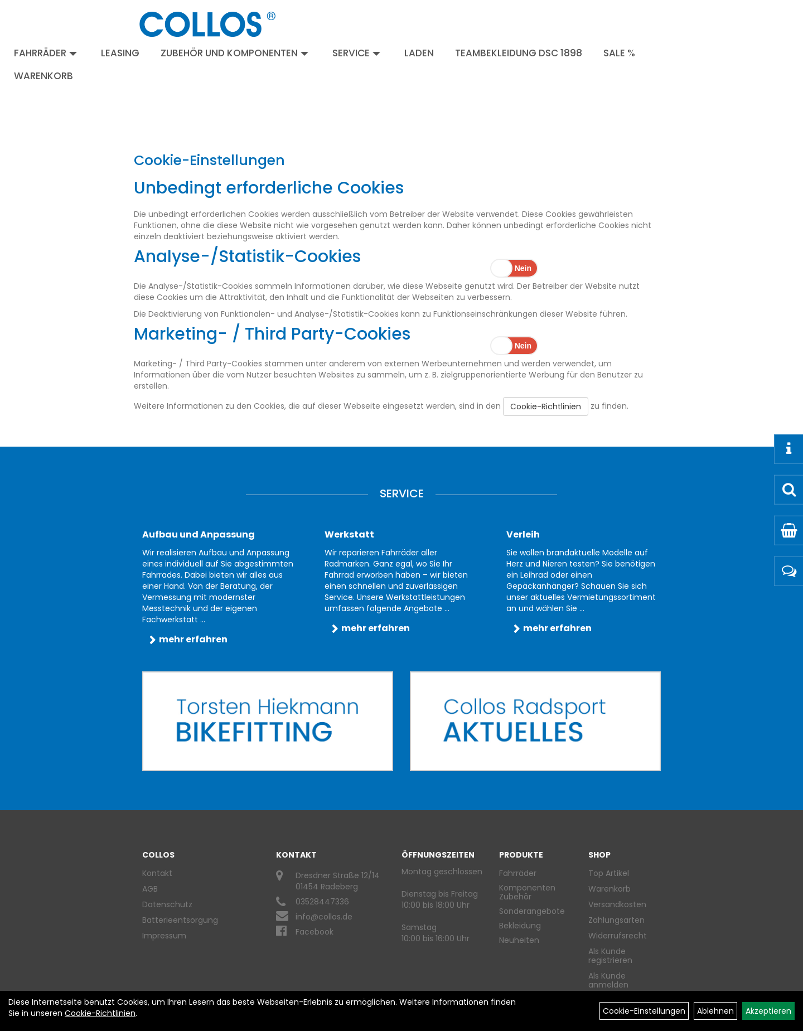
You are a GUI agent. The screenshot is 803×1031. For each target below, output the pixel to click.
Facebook (314, 931)
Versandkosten (617, 904)
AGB (150, 888)
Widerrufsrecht (617, 935)
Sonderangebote (532, 911)
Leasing (120, 53)
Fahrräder (45, 53)
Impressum (164, 935)
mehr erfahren (193, 639)
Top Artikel (608, 873)
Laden (419, 53)
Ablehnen (715, 1011)
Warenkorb (43, 76)
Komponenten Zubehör (527, 892)
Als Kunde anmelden (608, 980)
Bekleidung (520, 925)
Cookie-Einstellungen (644, 1011)
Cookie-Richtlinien (545, 406)
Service (356, 53)
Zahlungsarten (616, 920)
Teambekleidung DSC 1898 (518, 53)
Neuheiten (519, 940)
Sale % (619, 53)
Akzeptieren (768, 1011)
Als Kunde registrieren (610, 956)
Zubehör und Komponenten (234, 53)
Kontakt (157, 873)
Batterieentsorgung (180, 920)
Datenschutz (167, 904)
